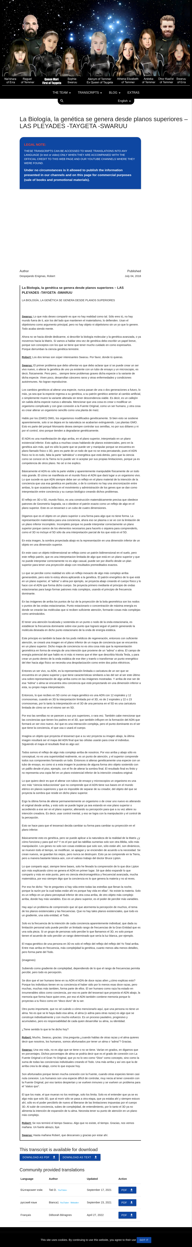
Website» (74, 1202)
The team (62, 93)
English (125, 101)
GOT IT (144, 1240)
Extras (134, 92)
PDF (128, 1190)
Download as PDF (39, 1157)
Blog (115, 93)
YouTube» (62, 1190)
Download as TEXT (80, 1157)
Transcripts (90, 93)
